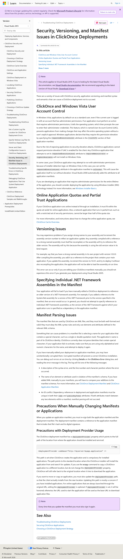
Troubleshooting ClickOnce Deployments (58, 23)
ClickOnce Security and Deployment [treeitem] (15, 52)
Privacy (52, 554)
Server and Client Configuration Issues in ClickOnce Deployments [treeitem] (18, 150)
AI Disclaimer (7, 554)
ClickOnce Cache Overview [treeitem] (17, 66)
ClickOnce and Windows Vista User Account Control (57, 55)
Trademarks (99, 554)
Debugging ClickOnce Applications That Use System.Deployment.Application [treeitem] (17, 182)
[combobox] (16, 26)
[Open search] (111, 3)
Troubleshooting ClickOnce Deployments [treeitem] (19, 123)
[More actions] (117, 23)
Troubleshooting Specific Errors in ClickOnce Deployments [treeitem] (18, 171)
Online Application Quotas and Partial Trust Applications (59, 58)
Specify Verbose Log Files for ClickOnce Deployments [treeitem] (19, 141)
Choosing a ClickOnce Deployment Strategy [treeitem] (15, 59)
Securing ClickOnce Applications (50, 525)
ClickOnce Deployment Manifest (93, 383)
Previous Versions (21, 554)
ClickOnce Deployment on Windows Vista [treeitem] (16, 79)
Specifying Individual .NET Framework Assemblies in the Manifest (62, 64)
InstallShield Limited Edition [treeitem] (15, 211)
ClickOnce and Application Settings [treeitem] (16, 71)
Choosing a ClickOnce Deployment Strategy (55, 528)
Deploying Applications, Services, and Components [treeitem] (17, 37)
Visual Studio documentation (68, 85)
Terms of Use (87, 554)
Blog (32, 554)
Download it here (66, 88)
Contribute (42, 554)
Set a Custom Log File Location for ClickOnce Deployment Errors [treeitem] (17, 132)
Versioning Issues (44, 61)
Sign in (117, 3)
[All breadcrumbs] (39, 23)
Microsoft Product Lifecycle (69, 10)
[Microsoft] (4, 3)
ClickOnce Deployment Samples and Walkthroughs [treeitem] (17, 197)
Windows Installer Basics (86, 188)
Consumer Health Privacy (68, 554)
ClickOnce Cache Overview (48, 222)
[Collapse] (29, 21)
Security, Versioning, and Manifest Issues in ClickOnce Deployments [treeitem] (18, 160)
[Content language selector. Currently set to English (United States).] (13, 548)
